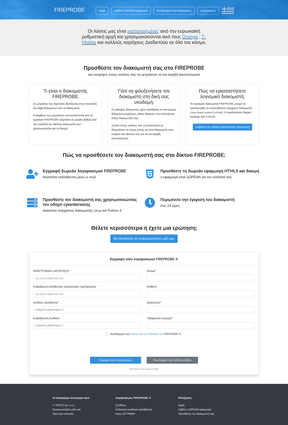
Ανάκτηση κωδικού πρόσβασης (133, 409)
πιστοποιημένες (143, 31)
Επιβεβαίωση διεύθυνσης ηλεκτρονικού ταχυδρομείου (64, 287)
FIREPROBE (69, 10)
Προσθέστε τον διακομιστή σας (196, 414)
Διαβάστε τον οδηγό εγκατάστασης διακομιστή (222, 127)
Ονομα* (151, 271)
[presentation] (144, 346)
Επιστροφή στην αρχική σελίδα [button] (144, 368)
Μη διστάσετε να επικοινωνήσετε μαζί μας (144, 238)
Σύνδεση (120, 405)
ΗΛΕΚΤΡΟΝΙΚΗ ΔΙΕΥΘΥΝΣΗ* (51, 271)
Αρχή (102, 11)
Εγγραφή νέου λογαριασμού (115, 360)
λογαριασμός (208, 11)
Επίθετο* (152, 287)
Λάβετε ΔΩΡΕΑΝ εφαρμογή (130, 11)
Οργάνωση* (154, 302)
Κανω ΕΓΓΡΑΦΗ (125, 414)
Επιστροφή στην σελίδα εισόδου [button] (173, 360)
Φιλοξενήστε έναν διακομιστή (174, 11)
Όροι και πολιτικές (63, 414)
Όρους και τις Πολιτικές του (147, 334)
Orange (190, 37)
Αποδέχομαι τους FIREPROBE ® (146, 334)
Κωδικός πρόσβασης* (46, 302)
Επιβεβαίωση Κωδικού (46, 318)
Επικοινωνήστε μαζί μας (67, 409)
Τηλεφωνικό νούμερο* (160, 318)
